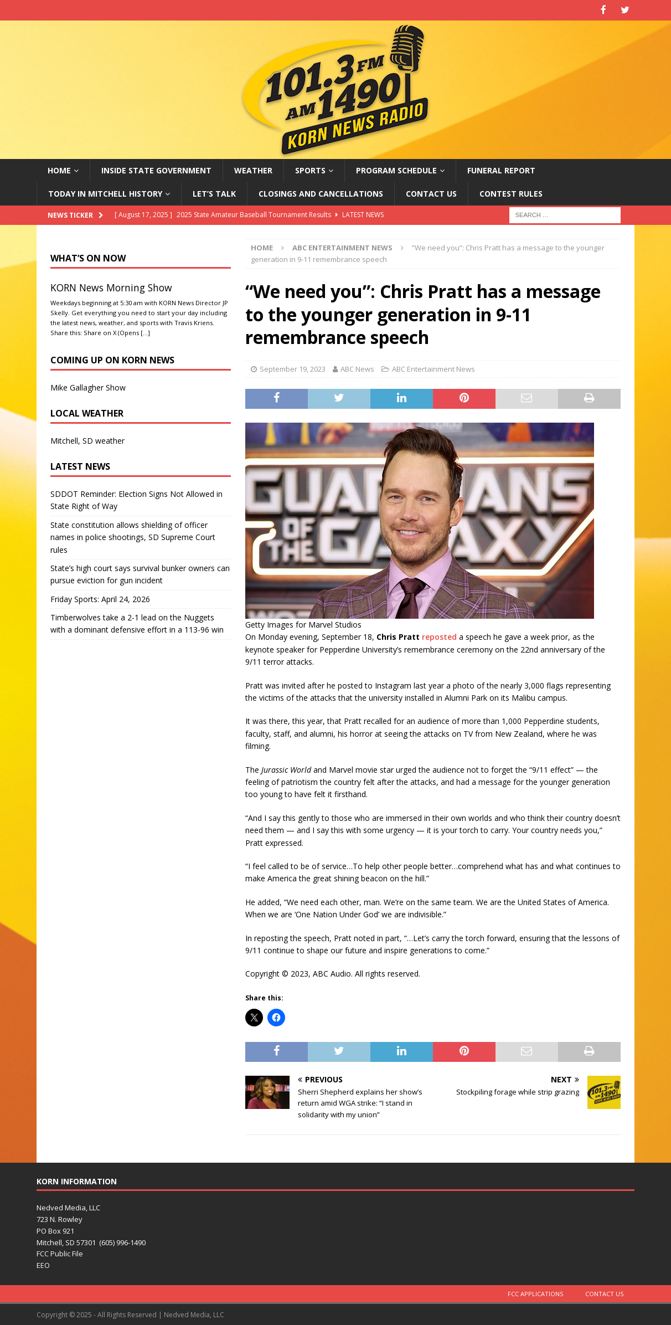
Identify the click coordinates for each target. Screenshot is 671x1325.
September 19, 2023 (293, 368)
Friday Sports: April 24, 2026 (100, 598)
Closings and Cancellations (321, 192)
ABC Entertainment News (433, 368)
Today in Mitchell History (105, 192)
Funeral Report (501, 169)
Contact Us (431, 192)
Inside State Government (156, 169)
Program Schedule (396, 169)
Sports (310, 169)
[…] (145, 331)
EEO (43, 1265)
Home (59, 169)
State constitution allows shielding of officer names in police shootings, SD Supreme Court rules (132, 536)
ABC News (357, 368)
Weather (253, 169)
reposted (439, 636)
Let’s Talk (214, 192)
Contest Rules (511, 192)
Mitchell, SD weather (87, 439)
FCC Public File (60, 1253)
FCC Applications (535, 1292)
